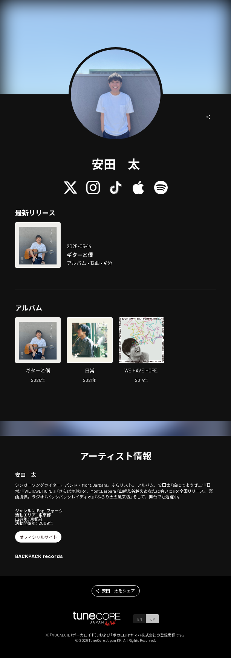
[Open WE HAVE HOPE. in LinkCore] (141, 350)
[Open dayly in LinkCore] (89, 350)
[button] (208, 117)
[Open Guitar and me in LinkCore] (38, 245)
